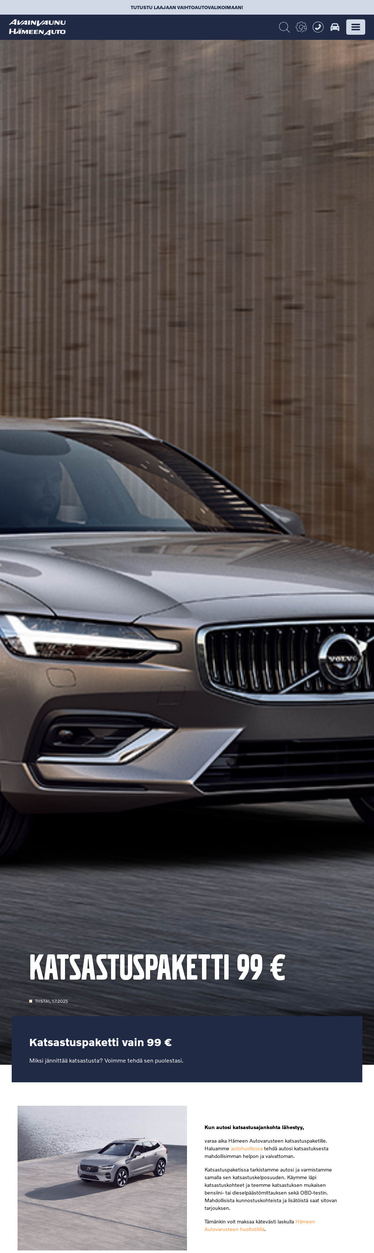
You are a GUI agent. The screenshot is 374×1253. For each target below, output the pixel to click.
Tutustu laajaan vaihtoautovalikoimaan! (187, 7)
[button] (355, 27)
